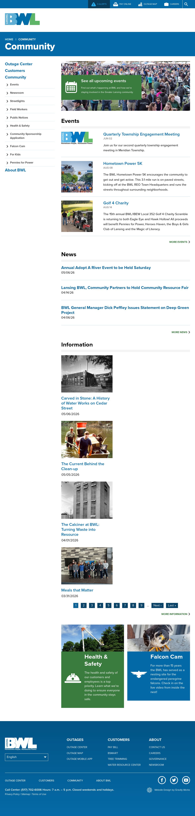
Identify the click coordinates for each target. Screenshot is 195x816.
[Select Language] (26, 757)
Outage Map (75, 753)
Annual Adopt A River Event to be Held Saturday (106, 267)
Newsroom (156, 765)
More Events (178, 242)
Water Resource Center (124, 765)
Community (131, 19)
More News (179, 332)
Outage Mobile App (79, 759)
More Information (174, 614)
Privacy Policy (12, 794)
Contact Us (157, 747)
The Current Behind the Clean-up (87, 469)
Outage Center (64, 19)
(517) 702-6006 (31, 790)
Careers (154, 753)
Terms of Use (39, 794)
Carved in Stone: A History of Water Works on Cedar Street (87, 407)
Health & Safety (96, 660)
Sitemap (25, 794)
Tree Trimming (117, 759)
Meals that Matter (87, 594)
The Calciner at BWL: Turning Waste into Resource (87, 533)
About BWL (163, 19)
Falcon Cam (166, 656)
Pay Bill (113, 747)
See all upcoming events (103, 80)
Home (9, 39)
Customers (99, 19)
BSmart (113, 753)
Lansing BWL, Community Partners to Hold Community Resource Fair (125, 287)
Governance (158, 759)
